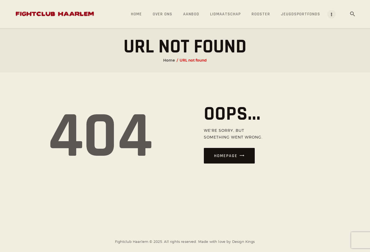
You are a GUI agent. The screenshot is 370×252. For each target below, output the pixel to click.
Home (169, 60)
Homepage (226, 156)
